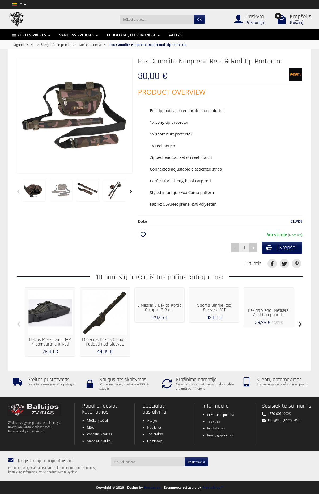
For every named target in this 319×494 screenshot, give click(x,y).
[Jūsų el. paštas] (148, 461)
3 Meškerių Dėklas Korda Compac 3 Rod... (159, 308)
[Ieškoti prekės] (157, 19)
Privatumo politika (220, 414)
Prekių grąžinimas (220, 435)
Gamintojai (155, 440)
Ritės (90, 427)
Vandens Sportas (99, 434)
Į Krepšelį (282, 248)
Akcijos (152, 420)
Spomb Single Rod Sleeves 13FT (214, 308)
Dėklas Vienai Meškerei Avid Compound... (269, 313)
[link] (272, 263)
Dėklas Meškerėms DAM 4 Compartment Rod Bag (50, 344)
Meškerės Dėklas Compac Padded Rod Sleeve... (104, 342)
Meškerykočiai (97, 420)
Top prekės (155, 434)
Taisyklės (213, 421)
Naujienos (154, 427)
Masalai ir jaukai (99, 440)
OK (199, 19)
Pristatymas (216, 428)
